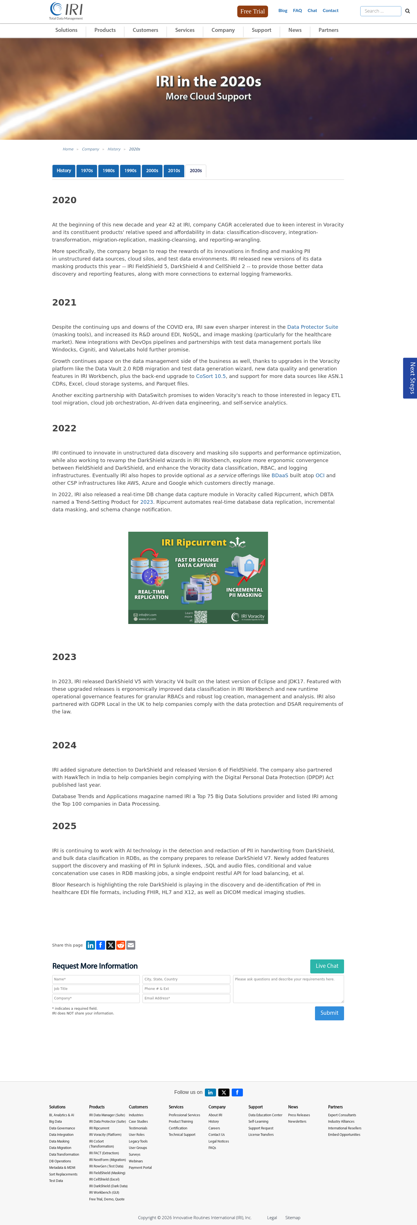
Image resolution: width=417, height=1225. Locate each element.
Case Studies (138, 1122)
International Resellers (344, 1128)
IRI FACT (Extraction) (104, 1153)
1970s (87, 171)
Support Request (260, 1128)
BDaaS (280, 475)
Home (68, 149)
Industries (136, 1115)
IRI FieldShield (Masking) (107, 1173)
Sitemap (292, 1217)
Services (185, 30)
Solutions (66, 30)
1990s (130, 171)
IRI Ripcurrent (99, 1128)
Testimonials (138, 1128)
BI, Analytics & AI (61, 1115)
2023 (146, 502)
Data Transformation (64, 1155)
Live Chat (327, 966)
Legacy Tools (138, 1141)
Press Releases (299, 1115)
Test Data (56, 1181)
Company (223, 30)
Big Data (55, 1122)
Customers (145, 30)
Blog (282, 10)
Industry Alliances (341, 1122)
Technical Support (182, 1135)
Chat (312, 10)
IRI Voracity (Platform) (105, 1135)
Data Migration (60, 1148)
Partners (328, 30)
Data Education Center (265, 1115)
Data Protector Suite (312, 327)
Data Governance (62, 1128)
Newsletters (297, 1122)
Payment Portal (140, 1168)
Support (261, 30)
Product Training (181, 1122)
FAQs (212, 1148)
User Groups (138, 1148)
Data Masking (59, 1141)
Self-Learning (258, 1122)
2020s (134, 149)
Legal (272, 1217)
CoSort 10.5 (211, 376)
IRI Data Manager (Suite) (107, 1115)
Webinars (136, 1161)
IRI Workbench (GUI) (104, 1193)
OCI (320, 475)
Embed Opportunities (344, 1135)
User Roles (136, 1135)
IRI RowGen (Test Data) (106, 1166)
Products (105, 30)
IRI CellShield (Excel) (104, 1179)
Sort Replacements (63, 1174)
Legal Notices (219, 1141)
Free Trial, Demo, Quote (107, 1199)
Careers (214, 1128)
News (295, 30)
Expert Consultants (342, 1115)
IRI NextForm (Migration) (107, 1160)
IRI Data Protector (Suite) (107, 1122)
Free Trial (252, 11)
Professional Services (184, 1115)
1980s (109, 171)
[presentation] (198, 1031)
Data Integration (61, 1135)
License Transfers (261, 1135)
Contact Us (217, 1135)
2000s (152, 171)
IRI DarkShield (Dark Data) (108, 1186)
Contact (330, 10)
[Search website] (406, 11)
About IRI (215, 1115)
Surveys (134, 1155)
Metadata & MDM (62, 1168)
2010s (174, 171)
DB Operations (60, 1161)
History (113, 149)
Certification (178, 1128)
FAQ (297, 10)
